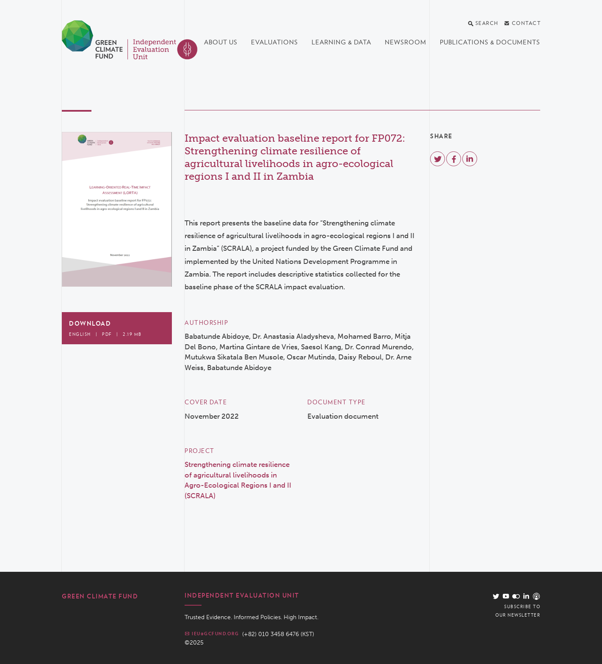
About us (220, 42)
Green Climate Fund (100, 596)
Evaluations (274, 42)
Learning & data (341, 42)
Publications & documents (490, 42)
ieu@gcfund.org (212, 633)
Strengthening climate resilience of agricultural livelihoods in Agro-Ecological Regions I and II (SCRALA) (238, 479)
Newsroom (405, 42)
